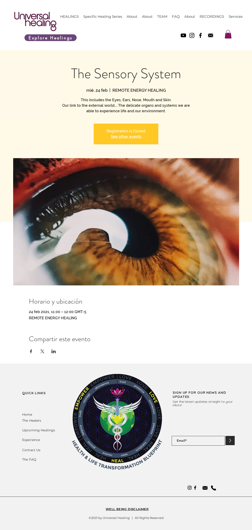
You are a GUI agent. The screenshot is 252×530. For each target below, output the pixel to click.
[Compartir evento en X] (42, 351)
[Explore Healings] (50, 37)
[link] (228, 34)
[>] (230, 440)
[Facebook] (200, 35)
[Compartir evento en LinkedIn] (53, 351)
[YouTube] (183, 35)
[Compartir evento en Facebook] (31, 351)
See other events (126, 136)
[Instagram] (192, 35)
